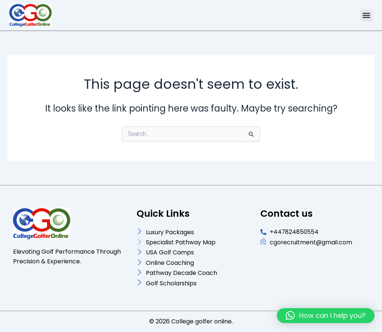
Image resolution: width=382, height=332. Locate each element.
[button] (366, 15)
